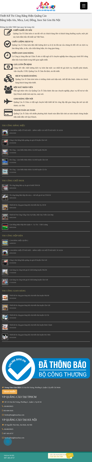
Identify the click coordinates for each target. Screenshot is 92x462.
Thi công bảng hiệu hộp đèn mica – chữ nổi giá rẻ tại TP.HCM (30, 195)
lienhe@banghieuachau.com (14, 415)
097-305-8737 (8, 433)
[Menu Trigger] (83, 5)
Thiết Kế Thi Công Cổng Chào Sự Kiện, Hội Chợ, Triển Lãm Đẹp (31, 215)
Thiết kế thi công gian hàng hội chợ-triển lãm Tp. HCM (27, 205)
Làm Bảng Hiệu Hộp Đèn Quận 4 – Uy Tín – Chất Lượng (28, 225)
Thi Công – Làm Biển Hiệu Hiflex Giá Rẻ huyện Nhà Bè (28, 150)
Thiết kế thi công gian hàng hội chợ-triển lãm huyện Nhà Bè (29, 295)
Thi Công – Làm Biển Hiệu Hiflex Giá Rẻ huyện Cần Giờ (28, 160)
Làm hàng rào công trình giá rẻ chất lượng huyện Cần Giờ (28, 280)
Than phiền (9, 392)
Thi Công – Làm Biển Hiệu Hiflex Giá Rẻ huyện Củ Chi (28, 170)
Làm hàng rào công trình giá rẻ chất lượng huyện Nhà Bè (28, 270)
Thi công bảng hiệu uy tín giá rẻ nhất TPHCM (24, 185)
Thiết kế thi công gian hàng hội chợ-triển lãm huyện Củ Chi (29, 315)
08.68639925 (8, 406)
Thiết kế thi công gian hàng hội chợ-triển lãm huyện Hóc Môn (29, 335)
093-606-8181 (8, 411)
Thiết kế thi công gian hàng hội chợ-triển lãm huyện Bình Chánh (30, 325)
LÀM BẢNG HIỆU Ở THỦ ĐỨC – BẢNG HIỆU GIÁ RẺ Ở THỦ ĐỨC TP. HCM (36, 130)
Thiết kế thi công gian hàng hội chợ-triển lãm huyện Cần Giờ (29, 305)
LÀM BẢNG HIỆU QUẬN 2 (18, 240)
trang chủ (30, 27)
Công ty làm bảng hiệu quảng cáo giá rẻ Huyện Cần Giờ (28, 140)
